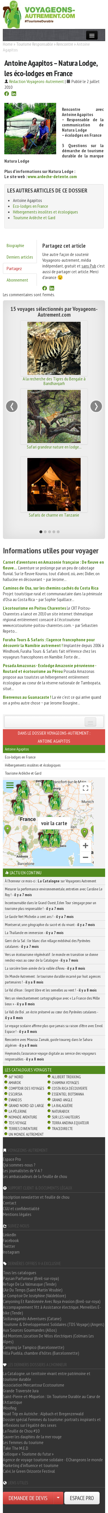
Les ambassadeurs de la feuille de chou (35, 1176)
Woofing (9, 1408)
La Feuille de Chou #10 (21, 1431)
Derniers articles (20, 257)
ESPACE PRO (82, 1498)
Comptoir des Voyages (26, 1088)
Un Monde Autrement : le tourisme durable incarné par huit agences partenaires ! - (53, 979)
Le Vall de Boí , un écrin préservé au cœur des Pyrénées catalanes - (51, 1014)
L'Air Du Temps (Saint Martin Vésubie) (32, 1290)
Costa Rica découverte (70, 1088)
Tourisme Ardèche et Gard (34, 217)
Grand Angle (62, 1099)
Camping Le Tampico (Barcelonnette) (33, 1347)
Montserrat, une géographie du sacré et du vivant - (50, 924)
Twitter (9, 1246)
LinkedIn (9, 1234)
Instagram (11, 1252)
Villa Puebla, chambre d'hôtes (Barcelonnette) (41, 1353)
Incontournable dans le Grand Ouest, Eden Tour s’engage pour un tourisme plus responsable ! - (50, 905)
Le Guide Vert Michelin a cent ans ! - (39, 916)
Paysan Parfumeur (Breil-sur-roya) (31, 1278)
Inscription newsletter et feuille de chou (36, 1197)
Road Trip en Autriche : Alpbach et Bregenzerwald (43, 1413)
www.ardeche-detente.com (52, 176)
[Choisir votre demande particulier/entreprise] (58, 1498)
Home (8, 44)
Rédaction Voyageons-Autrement (36, 81)
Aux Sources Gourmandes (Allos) (30, 1330)
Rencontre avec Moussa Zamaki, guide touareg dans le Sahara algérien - (48, 1042)
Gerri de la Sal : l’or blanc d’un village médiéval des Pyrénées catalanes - (47, 943)
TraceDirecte (62, 1128)
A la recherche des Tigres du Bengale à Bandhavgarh (54, 381)
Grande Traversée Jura (21, 1390)
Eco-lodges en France (30, 206)
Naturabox (60, 1111)
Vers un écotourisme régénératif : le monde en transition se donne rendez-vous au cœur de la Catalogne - (51, 957)
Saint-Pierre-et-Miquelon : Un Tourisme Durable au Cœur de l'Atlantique (51, 1399)
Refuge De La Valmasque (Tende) (29, 1284)
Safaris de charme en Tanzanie (54, 515)
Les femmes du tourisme (23, 1442)
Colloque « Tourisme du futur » (28, 1454)
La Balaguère (62, 1105)
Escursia (15, 1094)
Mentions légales (17, 1214)
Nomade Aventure (23, 1117)
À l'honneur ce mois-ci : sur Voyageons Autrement (50, 880)
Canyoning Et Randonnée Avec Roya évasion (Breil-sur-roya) (52, 1301)
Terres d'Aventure (23, 1128)
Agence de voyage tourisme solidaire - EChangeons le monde (53, 1459)
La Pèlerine (18, 1111)
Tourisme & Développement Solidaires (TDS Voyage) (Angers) (53, 1324)
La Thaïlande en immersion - (34, 932)
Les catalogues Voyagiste (28, 1070)
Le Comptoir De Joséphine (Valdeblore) (34, 1295)
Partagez (14, 268)
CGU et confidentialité (21, 1208)
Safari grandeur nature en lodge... (54, 447)
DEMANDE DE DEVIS (28, 1498)
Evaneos (15, 1099)
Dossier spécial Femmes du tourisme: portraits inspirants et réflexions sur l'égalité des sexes (52, 1422)
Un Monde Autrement (26, 1134)
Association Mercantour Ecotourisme (33, 1385)
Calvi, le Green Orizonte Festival (29, 1471)
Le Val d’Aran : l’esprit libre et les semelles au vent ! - (51, 990)
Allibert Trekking (66, 1076)
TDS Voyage (17, 1122)
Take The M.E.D (15, 1448)
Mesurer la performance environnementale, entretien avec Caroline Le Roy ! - (53, 891)
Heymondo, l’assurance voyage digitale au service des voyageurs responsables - (50, 1056)
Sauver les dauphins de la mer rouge (32, 1436)
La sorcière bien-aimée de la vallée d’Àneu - (45, 968)
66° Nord (16, 1076)
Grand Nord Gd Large (26, 1105)
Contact (9, 1203)
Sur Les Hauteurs (66, 1117)
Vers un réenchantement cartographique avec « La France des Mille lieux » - (52, 1001)
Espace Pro (12, 1159)
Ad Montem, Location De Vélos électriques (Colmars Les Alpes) (48, 1338)
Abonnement (17, 280)
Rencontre (64, 44)
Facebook (11, 1240)
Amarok (15, 1082)
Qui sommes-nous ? (19, 1165)
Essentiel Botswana (68, 1094)
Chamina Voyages (65, 1082)
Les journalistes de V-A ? (22, 1170)
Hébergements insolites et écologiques (45, 212)
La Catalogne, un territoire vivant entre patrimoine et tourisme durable (46, 1376)
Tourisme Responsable (34, 44)
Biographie (15, 245)
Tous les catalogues (19, 1272)
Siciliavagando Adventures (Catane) (32, 1318)
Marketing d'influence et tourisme (30, 1465)
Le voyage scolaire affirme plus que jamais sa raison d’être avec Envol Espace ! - (54, 1028)
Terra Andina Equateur (70, 1122)
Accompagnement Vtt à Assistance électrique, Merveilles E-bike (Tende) (52, 1310)
